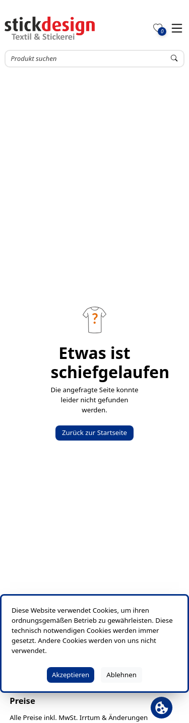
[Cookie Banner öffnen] (161, 707)
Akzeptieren (70, 674)
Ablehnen (121, 674)
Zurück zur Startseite (94, 432)
